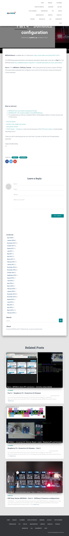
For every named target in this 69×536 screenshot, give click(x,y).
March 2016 (10, 286)
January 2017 (10, 264)
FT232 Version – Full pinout (14, 129)
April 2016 (10, 283)
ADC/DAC (60, 6)
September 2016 (11, 275)
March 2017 (10, 259)
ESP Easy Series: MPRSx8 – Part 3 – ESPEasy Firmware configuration (33, 498)
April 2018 (10, 237)
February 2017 (11, 262)
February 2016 (11, 288)
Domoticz (59, 15)
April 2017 (10, 256)
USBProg (50, 15)
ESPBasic (32, 19)
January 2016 (10, 291)
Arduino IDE (42, 19)
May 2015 (9, 304)
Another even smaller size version (16, 124)
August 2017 (10, 248)
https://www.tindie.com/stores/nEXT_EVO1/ (47, 55)
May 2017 (9, 253)
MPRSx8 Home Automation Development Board (22, 111)
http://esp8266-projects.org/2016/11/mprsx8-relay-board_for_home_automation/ (38, 62)
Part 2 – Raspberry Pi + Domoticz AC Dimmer (24, 393)
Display (60, 11)
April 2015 (10, 307)
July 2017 (9, 251)
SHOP (60, 23)
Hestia (49, 532)
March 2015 (10, 310)
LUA (50, 19)
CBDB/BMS (50, 6)
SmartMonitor (40, 15)
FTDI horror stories (46, 129)
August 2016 (10, 278)
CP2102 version (11, 121)
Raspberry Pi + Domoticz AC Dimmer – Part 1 (24, 448)
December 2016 (11, 267)
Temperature (44, 11)
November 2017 (11, 243)
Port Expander (33, 11)
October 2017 (10, 245)
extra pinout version (12, 126)
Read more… (11, 400)
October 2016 (10, 272)
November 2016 (11, 270)
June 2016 (10, 280)
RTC (53, 11)
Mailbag (50, 2)
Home (42, 2)
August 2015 (10, 299)
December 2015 (11, 294)
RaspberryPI (58, 19)
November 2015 (11, 296)
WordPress (61, 532)
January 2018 (10, 240)
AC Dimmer (59, 2)
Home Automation (39, 6)
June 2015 (10, 302)
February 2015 (11, 312)
